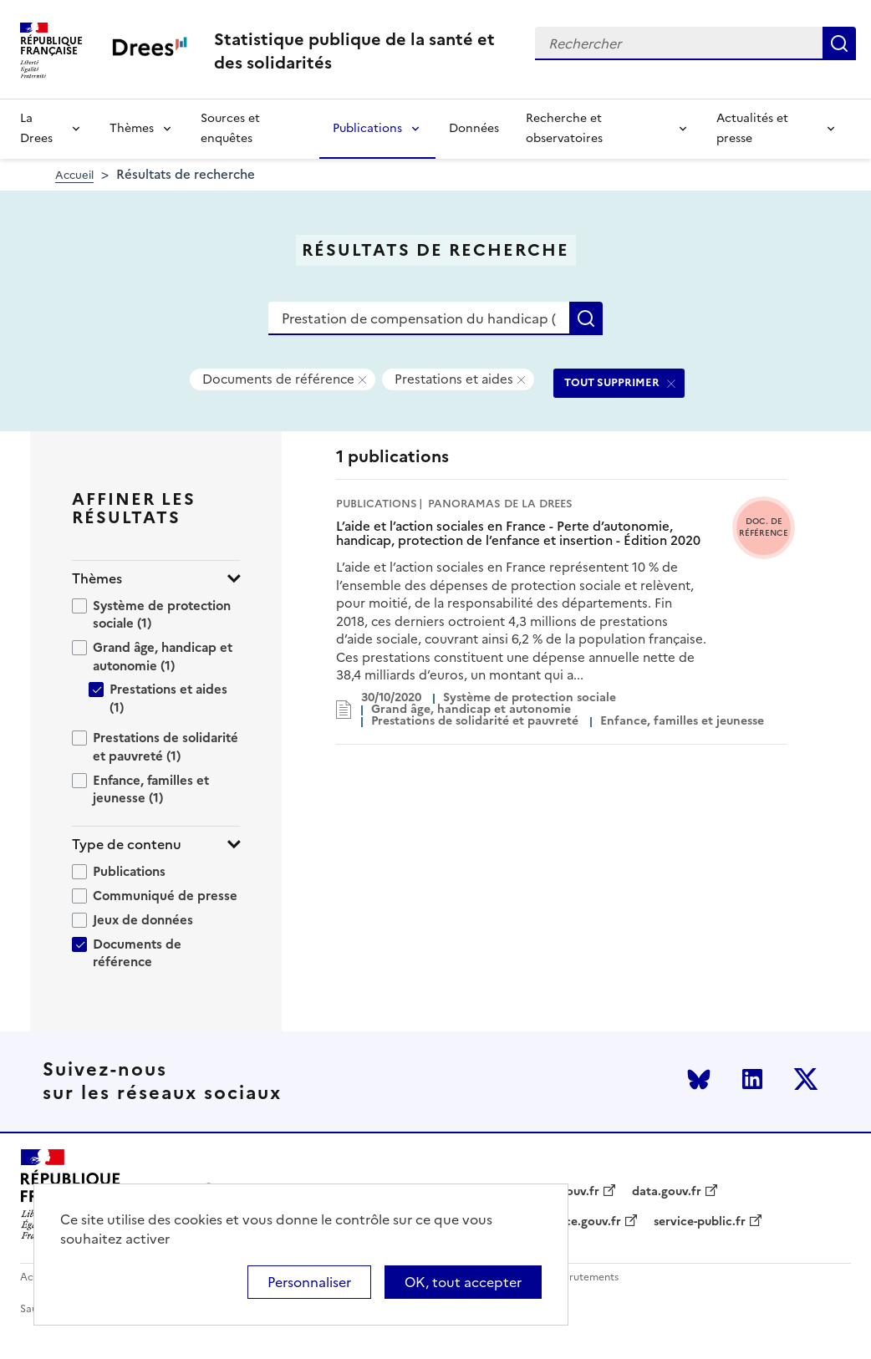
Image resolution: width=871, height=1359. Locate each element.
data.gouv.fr (666, 1191)
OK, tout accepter (463, 1282)
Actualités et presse (752, 128)
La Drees (36, 128)
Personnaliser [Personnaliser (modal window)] (309, 1282)
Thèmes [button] (97, 578)
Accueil (74, 175)
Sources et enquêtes (230, 128)
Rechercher (839, 43)
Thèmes (132, 128)
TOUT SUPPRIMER (612, 382)
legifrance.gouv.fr (570, 1222)
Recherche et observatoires (564, 128)
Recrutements (585, 1277)
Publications (367, 128)
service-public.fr (700, 1222)
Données (474, 128)
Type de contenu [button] (126, 844)
